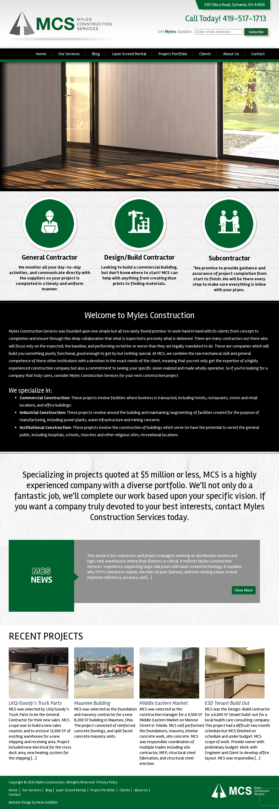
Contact (258, 54)
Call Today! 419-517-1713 (225, 19)
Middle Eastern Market (164, 703)
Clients (205, 54)
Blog (96, 54)
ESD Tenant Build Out (227, 703)
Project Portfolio (172, 54)
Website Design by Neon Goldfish (33, 802)
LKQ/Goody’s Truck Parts (35, 703)
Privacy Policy (107, 782)
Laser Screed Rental (129, 54)
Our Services (69, 54)
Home (41, 54)
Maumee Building (92, 703)
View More (244, 590)
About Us (231, 54)
